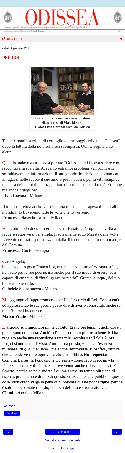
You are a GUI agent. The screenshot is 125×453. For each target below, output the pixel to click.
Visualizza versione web (62, 440)
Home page (62, 431)
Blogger (71, 448)
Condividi (11, 413)
